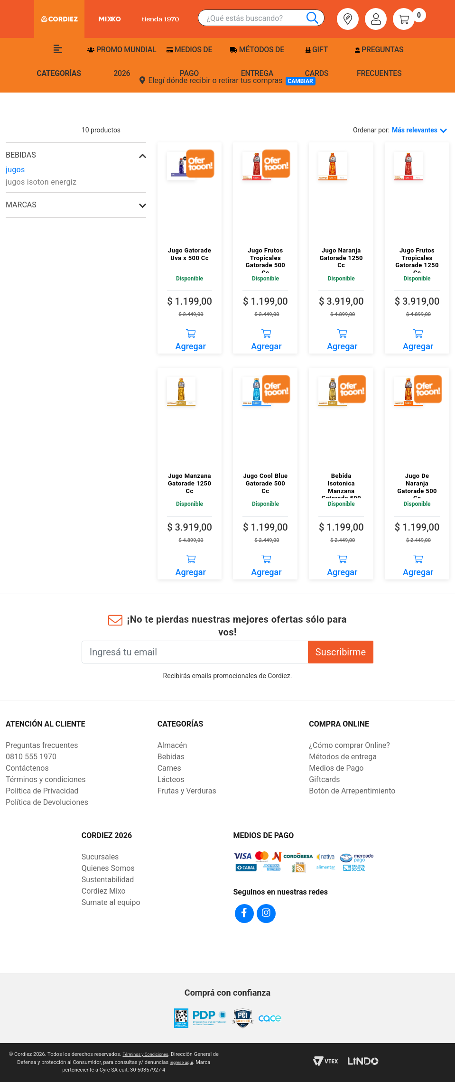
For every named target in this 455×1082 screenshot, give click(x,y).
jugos (15, 169)
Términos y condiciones (46, 779)
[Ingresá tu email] (195, 652)
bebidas (21, 154)
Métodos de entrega (257, 61)
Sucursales (100, 856)
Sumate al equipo (111, 902)
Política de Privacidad (42, 790)
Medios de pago (189, 61)
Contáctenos (27, 768)
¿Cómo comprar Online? (349, 745)
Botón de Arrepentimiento (352, 790)
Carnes (169, 768)
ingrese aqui (185, 1062)
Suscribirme (341, 652)
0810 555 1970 (31, 756)
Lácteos (171, 779)
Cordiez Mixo (104, 890)
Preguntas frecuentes (379, 61)
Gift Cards (317, 61)
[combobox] (265, 18)
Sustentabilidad (108, 879)
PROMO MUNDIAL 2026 (121, 61)
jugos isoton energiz (41, 182)
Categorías (59, 61)
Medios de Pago (336, 768)
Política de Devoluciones (47, 802)
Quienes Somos (108, 868)
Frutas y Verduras (187, 790)
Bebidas (171, 756)
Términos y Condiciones (148, 1054)
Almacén (172, 745)
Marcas (21, 204)
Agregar (191, 337)
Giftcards (324, 779)
